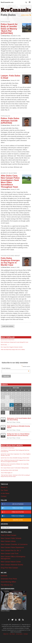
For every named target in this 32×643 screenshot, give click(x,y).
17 (3, 404)
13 (16, 400)
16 (29, 400)
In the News (5, 493)
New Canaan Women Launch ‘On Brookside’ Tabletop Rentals (15, 467)
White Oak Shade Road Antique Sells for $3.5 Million (13, 349)
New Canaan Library (8, 541)
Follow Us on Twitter (12, 508)
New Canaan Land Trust (9, 553)
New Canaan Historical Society (12, 565)
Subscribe (26, 15)
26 (3, 393)
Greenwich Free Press (9, 579)
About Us (4, 487)
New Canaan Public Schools (11, 538)
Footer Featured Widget (10, 255)
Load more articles (7, 326)
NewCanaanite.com (7, 2)
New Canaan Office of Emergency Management (13, 557)
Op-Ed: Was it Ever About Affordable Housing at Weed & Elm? (15, 457)
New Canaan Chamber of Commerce (14, 544)
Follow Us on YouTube (13, 512)
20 (16, 404)
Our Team (4, 490)
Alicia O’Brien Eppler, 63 (6, 472)
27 (7, 393)
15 (24, 400)
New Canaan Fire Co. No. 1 (11, 550)
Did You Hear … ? (5, 344)
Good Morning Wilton (8, 582)
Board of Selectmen (9, 173)
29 (16, 393)
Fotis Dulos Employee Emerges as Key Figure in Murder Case (10, 261)
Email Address (15, 368)
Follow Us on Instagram (13, 516)
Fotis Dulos (5, 21)
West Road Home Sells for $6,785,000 (9, 470)
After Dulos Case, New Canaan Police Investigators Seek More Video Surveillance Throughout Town (10, 181)
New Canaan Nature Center (11, 562)
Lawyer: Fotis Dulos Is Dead (10, 76)
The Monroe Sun (7, 585)
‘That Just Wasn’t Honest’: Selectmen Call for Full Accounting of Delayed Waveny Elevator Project (15, 475)
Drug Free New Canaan (9, 568)
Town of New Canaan (8, 535)
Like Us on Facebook (12, 504)
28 (11, 393)
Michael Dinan (6, 35)
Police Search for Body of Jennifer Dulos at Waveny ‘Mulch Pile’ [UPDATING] (9, 28)
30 (20, 393)
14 (20, 400)
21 (20, 404)
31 (3, 412)
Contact (3, 496)
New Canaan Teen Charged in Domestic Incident (11, 347)
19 (11, 404)
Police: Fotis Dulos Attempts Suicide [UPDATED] (10, 120)
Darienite (4, 576)
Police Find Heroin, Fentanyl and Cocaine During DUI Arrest (14, 342)
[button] (26, 2)
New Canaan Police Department (12, 547)
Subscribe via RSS (12, 520)
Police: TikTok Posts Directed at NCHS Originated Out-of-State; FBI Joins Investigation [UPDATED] (15, 461)
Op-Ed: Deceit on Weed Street (7, 339)
